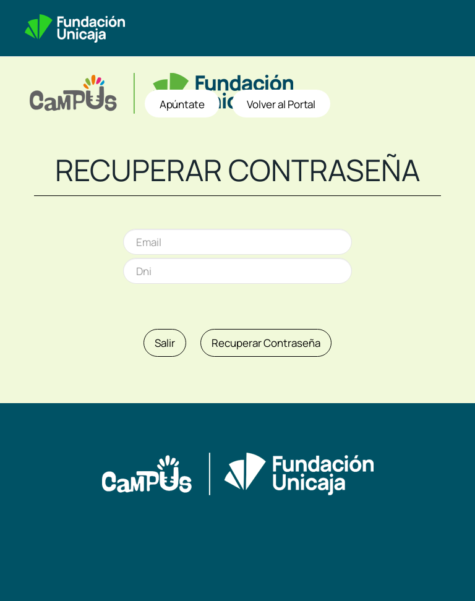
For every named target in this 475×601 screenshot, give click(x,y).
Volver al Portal (281, 104)
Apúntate (182, 104)
